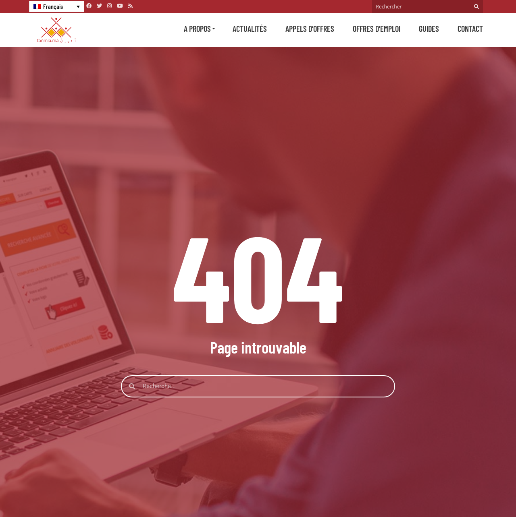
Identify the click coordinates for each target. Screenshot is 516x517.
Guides (429, 28)
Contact (470, 28)
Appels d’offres (309, 28)
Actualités (250, 28)
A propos (197, 28)
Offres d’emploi (376, 28)
